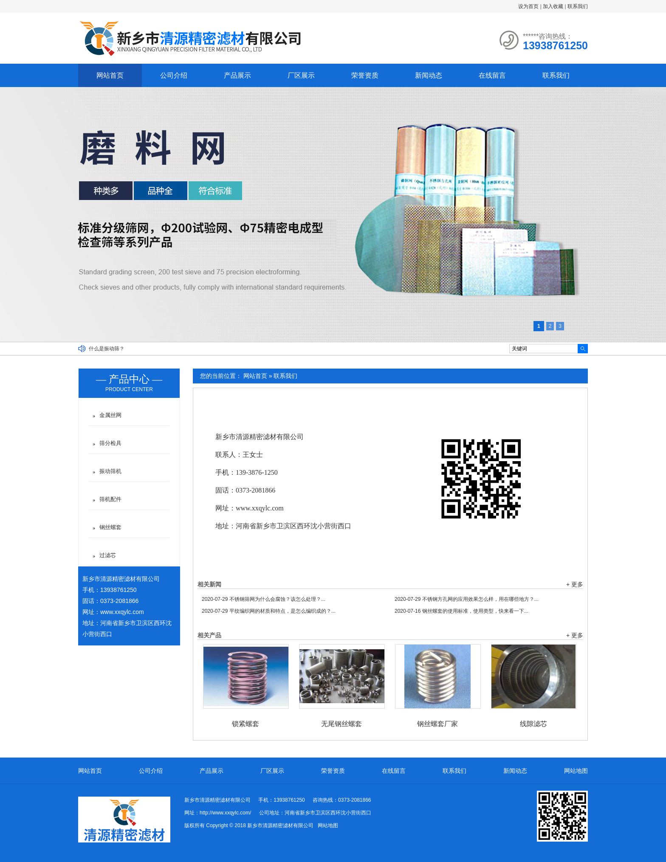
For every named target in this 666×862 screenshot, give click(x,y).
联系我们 (577, 6)
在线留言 (492, 75)
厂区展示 (301, 75)
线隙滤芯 (533, 723)
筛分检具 (110, 443)
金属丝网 (110, 415)
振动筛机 (110, 471)
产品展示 (237, 75)
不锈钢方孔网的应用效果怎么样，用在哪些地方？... (467, 599)
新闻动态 (428, 75)
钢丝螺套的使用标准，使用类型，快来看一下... (461, 611)
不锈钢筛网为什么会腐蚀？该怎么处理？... (263, 599)
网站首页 (110, 75)
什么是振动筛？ (106, 349)
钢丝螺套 (110, 527)
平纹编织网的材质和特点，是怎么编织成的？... (269, 611)
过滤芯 (107, 555)
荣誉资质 (364, 75)
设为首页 (528, 6)
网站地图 (576, 770)
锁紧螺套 (245, 723)
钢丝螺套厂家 (437, 723)
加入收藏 (553, 6)
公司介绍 (173, 75)
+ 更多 (574, 584)
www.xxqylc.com (122, 611)
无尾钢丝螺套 (341, 723)
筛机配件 (110, 499)
